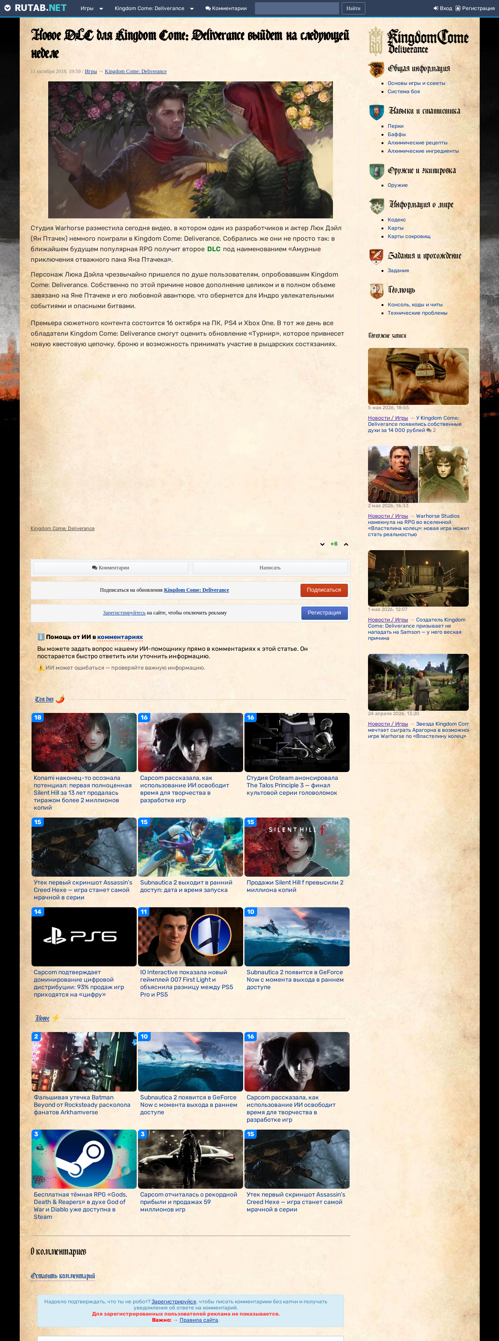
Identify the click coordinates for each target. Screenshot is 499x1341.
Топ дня (44, 699)
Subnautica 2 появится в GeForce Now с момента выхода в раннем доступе (295, 980)
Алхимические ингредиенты (423, 151)
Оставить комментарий (63, 1276)
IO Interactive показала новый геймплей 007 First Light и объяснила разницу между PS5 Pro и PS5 (186, 983)
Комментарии (226, 8)
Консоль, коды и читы (415, 305)
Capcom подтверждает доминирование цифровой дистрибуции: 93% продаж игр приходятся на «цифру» (79, 983)
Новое (42, 1018)
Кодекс (397, 220)
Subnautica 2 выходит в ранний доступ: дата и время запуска (186, 886)
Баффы (397, 134)
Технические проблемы (418, 313)
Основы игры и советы (417, 83)
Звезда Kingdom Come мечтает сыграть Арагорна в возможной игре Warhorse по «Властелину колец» (420, 730)
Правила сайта (199, 1320)
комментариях (120, 637)
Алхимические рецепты (418, 143)
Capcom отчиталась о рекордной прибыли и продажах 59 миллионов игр (188, 1202)
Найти (354, 8)
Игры (87, 8)
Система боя (404, 91)
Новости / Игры (388, 418)
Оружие (398, 185)
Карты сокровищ (409, 236)
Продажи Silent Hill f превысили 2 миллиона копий (295, 886)
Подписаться (324, 589)
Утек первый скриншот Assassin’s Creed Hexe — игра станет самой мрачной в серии (83, 890)
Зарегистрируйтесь (124, 613)
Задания (398, 270)
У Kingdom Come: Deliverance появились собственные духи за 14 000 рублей (415, 424)
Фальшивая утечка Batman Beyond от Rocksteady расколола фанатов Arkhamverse (82, 1105)
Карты (396, 228)
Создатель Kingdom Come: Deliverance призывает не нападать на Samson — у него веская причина (417, 629)
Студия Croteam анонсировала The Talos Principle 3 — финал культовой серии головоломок (292, 785)
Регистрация (324, 612)
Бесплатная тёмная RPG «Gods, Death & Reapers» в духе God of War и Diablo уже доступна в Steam (80, 1206)
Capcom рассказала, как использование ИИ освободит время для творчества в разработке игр (184, 789)
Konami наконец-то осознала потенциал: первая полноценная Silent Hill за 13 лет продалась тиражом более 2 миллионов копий (83, 792)
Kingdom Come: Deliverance (149, 8)
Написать (270, 568)
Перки (395, 126)
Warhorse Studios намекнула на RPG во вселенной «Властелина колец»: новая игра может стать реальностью (419, 525)
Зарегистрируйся (174, 1302)
